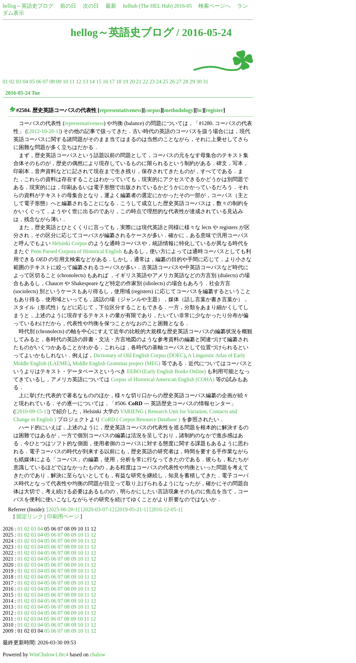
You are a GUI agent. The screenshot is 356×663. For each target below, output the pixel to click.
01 (5, 81)
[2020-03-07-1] (97, 509)
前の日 (68, 6)
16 (105, 81)
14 (92, 81)
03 (18, 81)
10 (65, 81)
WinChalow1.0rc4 (48, 654)
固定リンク (29, 516)
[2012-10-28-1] (43, 131)
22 (145, 81)
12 (78, 81)
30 (198, 81)
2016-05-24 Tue (22, 93)
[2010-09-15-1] (31, 411)
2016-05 (183, 6)
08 (52, 81)
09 (58, 81)
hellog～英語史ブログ (28, 6)
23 (152, 81)
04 (25, 81)
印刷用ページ (63, 516)
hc (199, 110)
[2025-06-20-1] (63, 509)
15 (98, 81)
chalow (97, 654)
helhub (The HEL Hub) (148, 6)
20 (132, 81)
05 (32, 81)
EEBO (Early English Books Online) (166, 371)
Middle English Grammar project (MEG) (116, 363)
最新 (111, 6)
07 (45, 81)
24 (158, 81)
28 (185, 81)
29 (192, 81)
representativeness (121, 110)
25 (165, 81)
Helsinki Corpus (69, 243)
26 (172, 81)
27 (178, 81)
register (214, 110)
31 (205, 81)
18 (118, 81)
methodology (178, 110)
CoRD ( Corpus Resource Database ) (141, 419)
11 (71, 81)
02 (12, 81)
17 (112, 81)
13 (85, 81)
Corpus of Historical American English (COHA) (162, 379)
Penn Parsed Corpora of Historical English (76, 251)
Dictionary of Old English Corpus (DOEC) (139, 355)
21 (138, 81)
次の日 (91, 6)
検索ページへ (214, 6)
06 (38, 81)
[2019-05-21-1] (131, 509)
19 (125, 81)
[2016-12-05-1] (165, 509)
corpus (152, 110)
